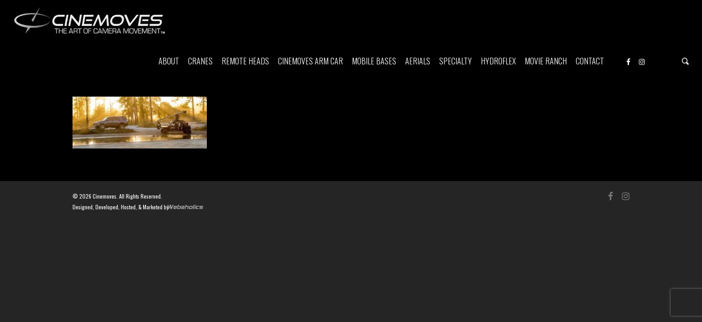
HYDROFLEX (498, 61)
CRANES (200, 61)
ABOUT (168, 61)
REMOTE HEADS (245, 61)
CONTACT (590, 61)
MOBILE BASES (374, 61)
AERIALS (417, 61)
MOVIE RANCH (546, 61)
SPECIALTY (455, 61)
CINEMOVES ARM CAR (310, 61)
